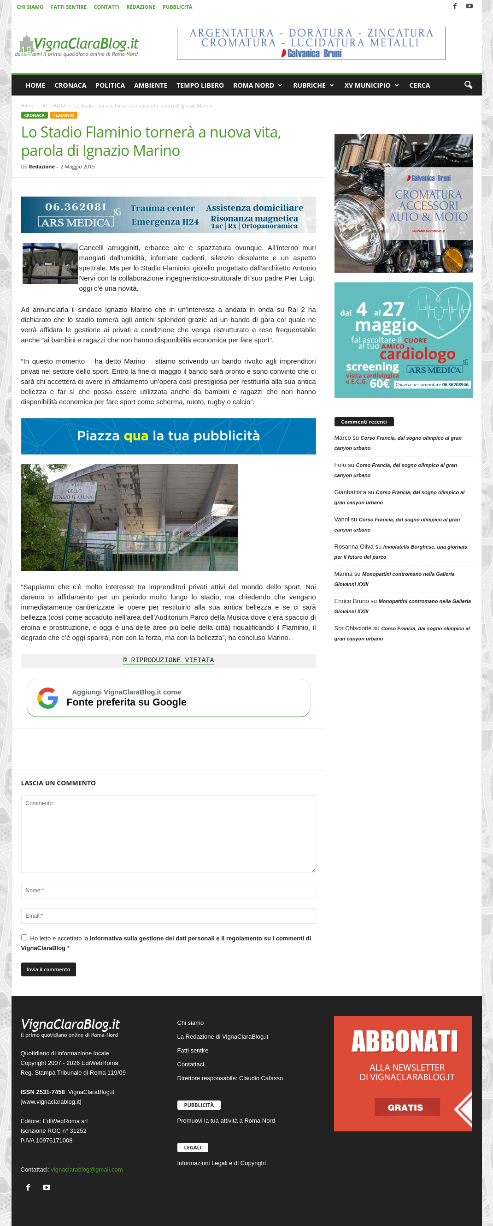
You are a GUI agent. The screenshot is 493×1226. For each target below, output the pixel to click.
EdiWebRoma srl (65, 1121)
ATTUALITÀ (54, 105)
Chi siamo (190, 1022)
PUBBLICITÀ (177, 6)
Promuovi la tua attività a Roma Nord (226, 1120)
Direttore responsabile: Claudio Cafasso (230, 1078)
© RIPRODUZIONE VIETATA (168, 660)
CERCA (420, 85)
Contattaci (191, 1064)
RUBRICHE (313, 85)
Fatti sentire (193, 1050)
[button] (468, 85)
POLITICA (110, 85)
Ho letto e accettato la (166, 942)
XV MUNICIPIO (372, 85)
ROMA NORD (257, 85)
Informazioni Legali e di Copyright (221, 1163)
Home (27, 105)
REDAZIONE (140, 6)
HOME (36, 85)
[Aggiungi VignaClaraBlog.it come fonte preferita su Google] (169, 698)
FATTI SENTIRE (68, 6)
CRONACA (70, 85)
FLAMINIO (63, 115)
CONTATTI (106, 6)
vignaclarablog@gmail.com (87, 1169)
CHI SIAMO (30, 6)
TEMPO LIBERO (200, 85)
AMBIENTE (150, 85)
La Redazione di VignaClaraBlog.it (223, 1036)
